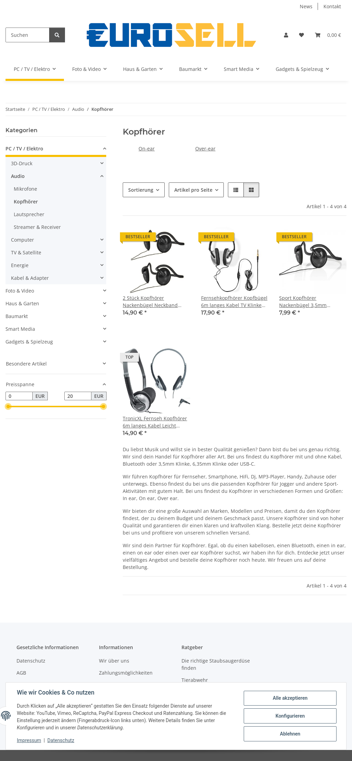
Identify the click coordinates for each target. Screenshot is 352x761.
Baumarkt (17, 316)
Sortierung (140, 190)
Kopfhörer (26, 201)
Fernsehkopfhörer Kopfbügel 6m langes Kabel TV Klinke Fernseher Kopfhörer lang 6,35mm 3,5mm (234, 302)
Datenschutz (60, 740)
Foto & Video (20, 290)
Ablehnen (290, 734)
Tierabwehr (195, 680)
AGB (21, 672)
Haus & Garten (22, 303)
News (306, 6)
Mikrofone (25, 189)
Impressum (29, 740)
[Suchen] (28, 35)
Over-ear (205, 148)
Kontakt (332, 6)
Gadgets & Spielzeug (29, 341)
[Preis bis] (77, 396)
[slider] (8, 407)
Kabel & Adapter (30, 278)
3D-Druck (21, 163)
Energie (20, 265)
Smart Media (20, 329)
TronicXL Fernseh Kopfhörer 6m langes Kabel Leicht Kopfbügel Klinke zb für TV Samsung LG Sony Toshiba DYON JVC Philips (155, 422)
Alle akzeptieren (290, 698)
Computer (22, 239)
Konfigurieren (290, 716)
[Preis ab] (19, 396)
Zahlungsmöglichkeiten (126, 672)
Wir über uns (114, 660)
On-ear (147, 148)
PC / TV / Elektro (24, 148)
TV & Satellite (26, 252)
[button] (286, 35)
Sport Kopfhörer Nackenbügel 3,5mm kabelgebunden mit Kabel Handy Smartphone (309, 302)
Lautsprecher (29, 214)
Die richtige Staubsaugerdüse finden (216, 664)
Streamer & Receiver (37, 227)
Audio (18, 176)
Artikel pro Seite (193, 190)
